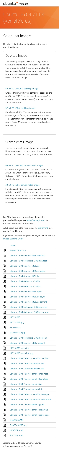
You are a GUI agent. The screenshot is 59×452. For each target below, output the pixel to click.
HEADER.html (16, 430)
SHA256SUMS (16, 420)
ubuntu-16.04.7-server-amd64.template (29, 379)
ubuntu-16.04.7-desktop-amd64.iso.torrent (30, 399)
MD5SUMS (15, 317)
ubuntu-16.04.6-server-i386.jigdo (26, 291)
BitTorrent (43, 228)
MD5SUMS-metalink (19, 348)
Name (13, 245)
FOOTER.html (16, 435)
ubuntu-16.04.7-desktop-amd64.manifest (29, 358)
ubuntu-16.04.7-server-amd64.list (26, 389)
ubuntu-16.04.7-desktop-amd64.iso (27, 363)
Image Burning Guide (13, 238)
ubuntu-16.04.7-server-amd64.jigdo (27, 404)
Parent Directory (18, 250)
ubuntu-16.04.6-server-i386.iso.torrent (28, 302)
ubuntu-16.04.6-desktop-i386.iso (25, 281)
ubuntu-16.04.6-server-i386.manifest (27, 255)
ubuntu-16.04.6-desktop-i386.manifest (28, 260)
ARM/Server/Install (36, 220)
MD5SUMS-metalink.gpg (21, 353)
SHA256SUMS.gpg (18, 425)
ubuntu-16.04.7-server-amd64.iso (26, 384)
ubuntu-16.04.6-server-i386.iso (25, 266)
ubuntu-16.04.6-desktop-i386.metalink (28, 338)
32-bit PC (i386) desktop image (20, 108)
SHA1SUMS (15, 327)
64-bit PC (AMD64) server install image (24, 165)
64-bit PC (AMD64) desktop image (21, 88)
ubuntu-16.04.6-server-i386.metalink (27, 343)
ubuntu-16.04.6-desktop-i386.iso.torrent (29, 312)
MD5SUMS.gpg (17, 322)
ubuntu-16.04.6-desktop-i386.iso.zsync (28, 307)
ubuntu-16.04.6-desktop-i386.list (25, 286)
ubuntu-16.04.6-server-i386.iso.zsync (27, 296)
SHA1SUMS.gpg (17, 332)
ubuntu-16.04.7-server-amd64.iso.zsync (29, 409)
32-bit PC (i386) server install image (22, 185)
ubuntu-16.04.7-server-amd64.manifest (29, 373)
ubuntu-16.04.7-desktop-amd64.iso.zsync (29, 394)
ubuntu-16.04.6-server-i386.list (25, 276)
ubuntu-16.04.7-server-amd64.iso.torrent (29, 415)
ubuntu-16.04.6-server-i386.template (28, 271)
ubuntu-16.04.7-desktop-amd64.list (27, 368)
